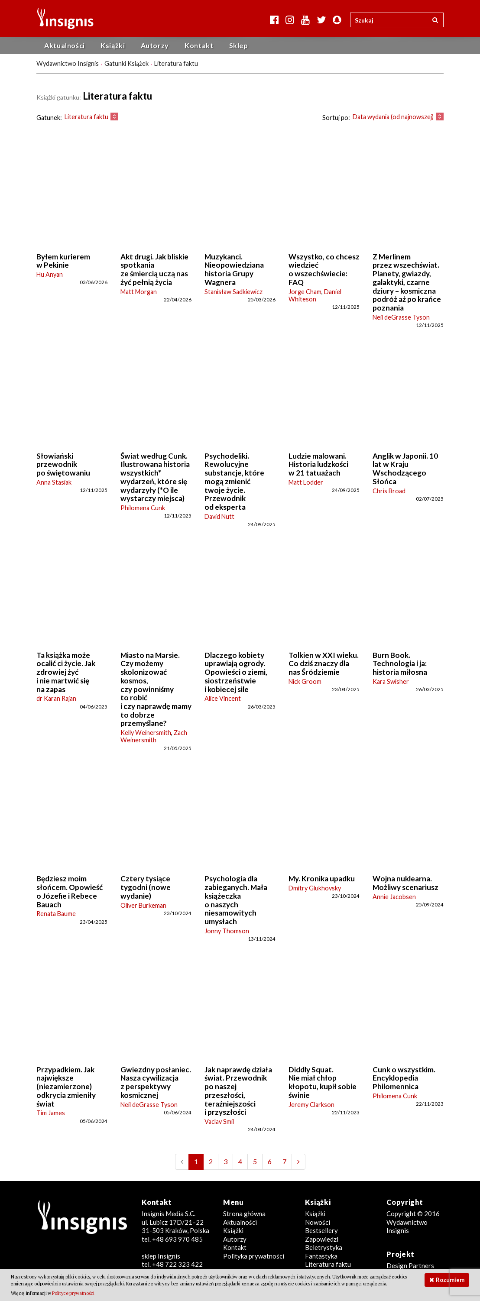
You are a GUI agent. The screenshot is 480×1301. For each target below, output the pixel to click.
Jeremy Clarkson (311, 1104)
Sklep (238, 45)
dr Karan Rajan (56, 698)
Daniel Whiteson (315, 295)
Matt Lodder (306, 482)
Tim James (50, 1113)
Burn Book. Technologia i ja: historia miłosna (400, 663)
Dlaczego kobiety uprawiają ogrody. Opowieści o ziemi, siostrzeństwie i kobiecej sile (235, 672)
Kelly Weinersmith (145, 732)
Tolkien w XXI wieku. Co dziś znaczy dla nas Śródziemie (324, 663)
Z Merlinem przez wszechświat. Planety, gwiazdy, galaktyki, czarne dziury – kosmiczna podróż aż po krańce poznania (407, 282)
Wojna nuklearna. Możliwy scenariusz (405, 883)
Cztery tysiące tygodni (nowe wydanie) (145, 887)
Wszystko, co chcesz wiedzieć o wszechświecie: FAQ (324, 269)
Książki (113, 45)
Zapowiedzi (321, 1239)
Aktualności (64, 45)
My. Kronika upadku (322, 878)
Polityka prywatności (253, 1256)
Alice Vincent (222, 698)
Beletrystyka (323, 1247)
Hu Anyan (49, 274)
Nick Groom (305, 681)
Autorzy (155, 45)
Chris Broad (389, 491)
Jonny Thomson (226, 931)
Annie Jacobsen (394, 896)
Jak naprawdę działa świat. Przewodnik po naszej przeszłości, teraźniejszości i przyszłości (238, 1091)
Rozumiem (450, 1279)
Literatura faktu (328, 1264)
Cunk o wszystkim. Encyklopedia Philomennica (404, 1078)
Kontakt (199, 45)
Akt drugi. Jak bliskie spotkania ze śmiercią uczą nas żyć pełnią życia (154, 269)
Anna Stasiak (53, 482)
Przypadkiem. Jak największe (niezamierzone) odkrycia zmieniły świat (66, 1086)
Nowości (317, 1222)
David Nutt (219, 516)
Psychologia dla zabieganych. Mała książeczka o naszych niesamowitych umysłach (235, 900)
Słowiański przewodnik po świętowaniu (63, 464)
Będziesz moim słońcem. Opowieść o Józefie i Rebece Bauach (69, 891)
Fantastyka (321, 1256)
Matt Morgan (138, 291)
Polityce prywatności (73, 1293)
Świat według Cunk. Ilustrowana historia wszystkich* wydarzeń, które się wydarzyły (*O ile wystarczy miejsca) (155, 477)
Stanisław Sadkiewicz (233, 291)
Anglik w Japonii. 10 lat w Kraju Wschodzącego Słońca (405, 468)
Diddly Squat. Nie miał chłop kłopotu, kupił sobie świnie (323, 1082)
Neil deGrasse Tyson (401, 317)
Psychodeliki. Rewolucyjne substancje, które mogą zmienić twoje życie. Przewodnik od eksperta (234, 481)
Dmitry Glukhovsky (315, 888)
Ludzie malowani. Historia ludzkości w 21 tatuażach (318, 464)
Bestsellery (321, 1230)
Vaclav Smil (219, 1121)
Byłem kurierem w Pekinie (63, 261)
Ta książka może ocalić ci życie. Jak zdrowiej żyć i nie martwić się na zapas (65, 672)
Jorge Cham (305, 291)
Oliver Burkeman (143, 905)
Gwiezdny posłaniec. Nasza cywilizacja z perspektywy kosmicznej (155, 1082)
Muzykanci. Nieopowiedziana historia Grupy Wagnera (234, 269)
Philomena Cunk (142, 507)
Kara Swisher (391, 681)
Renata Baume (56, 913)
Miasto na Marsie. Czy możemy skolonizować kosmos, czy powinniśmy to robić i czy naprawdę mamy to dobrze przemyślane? (155, 689)
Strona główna (244, 1213)
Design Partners (410, 1265)
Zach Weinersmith (153, 736)
